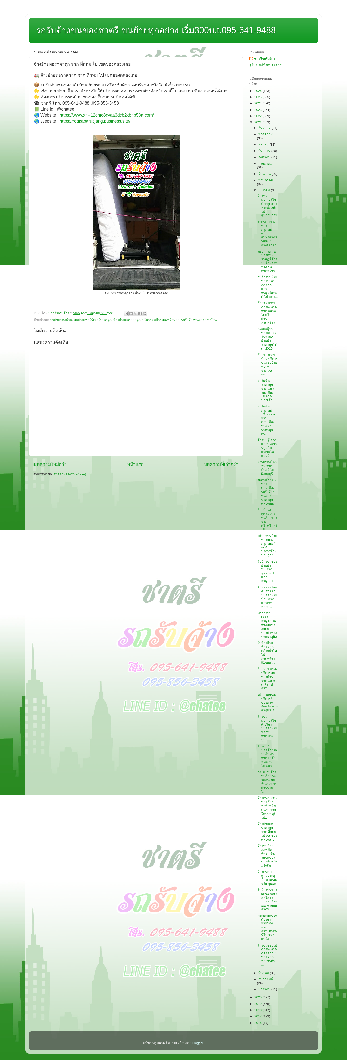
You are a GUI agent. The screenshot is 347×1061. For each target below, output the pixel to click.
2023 (258, 110)
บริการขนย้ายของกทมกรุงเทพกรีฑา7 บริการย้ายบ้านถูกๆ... (267, 545)
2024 (258, 103)
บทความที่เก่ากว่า (221, 464)
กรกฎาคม (265, 163)
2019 (258, 1004)
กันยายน (264, 151)
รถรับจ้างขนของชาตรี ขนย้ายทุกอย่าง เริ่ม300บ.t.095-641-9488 (156, 30)
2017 (258, 1016)
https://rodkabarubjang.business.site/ (95, 121)
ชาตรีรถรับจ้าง (264, 58)
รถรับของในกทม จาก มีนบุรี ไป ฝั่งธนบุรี (267, 468)
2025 (258, 97)
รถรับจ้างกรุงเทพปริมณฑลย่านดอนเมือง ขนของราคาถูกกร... (266, 420)
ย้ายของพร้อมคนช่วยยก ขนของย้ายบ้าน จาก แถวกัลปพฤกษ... (267, 597)
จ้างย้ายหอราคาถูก (126, 320)
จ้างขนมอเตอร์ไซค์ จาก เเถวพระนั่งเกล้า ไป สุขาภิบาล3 (268, 205)
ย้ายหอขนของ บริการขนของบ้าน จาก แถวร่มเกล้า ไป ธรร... (268, 678)
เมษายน (264, 190)
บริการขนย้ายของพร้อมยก (160, 320)
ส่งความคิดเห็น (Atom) (70, 474)
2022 (258, 116)
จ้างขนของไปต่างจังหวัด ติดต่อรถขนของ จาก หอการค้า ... (268, 955)
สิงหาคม (264, 157)
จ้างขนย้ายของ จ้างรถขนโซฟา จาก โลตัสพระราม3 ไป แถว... (267, 756)
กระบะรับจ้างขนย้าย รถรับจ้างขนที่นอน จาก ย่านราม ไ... (267, 782)
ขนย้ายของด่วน (61, 320)
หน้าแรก (135, 464)
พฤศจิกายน (266, 134)
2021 (258, 122)
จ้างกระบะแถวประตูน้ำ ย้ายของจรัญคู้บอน (268, 877)
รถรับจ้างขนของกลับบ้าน (199, 320)
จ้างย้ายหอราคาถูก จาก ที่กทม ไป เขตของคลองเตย (267, 831)
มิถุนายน (265, 174)
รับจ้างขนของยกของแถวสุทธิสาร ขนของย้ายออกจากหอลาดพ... (267, 899)
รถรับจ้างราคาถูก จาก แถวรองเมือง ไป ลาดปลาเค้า (266, 390)
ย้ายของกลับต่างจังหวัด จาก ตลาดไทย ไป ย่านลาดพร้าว (267, 312)
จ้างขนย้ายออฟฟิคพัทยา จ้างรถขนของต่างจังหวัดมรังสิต (267, 855)
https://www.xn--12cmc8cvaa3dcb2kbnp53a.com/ (107, 115)
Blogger (197, 1043)
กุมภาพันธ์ (265, 979)
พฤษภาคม (265, 180)
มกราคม (264, 989)
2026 (258, 91)
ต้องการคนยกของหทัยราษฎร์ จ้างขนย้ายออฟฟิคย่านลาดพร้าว (268, 261)
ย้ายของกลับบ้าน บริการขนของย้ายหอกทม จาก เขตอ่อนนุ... (268, 364)
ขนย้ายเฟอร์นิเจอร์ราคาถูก (93, 320)
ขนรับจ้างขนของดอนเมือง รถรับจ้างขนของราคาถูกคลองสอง (267, 491)
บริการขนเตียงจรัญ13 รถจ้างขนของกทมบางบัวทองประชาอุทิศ (267, 624)
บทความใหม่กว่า (50, 464)
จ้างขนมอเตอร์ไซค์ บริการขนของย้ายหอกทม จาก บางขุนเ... (267, 728)
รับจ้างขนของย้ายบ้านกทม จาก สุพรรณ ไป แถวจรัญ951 (267, 571)
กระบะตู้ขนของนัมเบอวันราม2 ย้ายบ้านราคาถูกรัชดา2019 (267, 338)
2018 (258, 1010)
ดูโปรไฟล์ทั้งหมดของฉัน (266, 65)
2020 (258, 997)
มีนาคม (264, 973)
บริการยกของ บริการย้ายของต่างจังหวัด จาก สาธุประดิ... (268, 702)
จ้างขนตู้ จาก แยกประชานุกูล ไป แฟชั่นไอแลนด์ (267, 448)
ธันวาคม (265, 128)
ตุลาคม (264, 144)
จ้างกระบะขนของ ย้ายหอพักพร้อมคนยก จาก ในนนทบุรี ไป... (267, 807)
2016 (258, 1023)
